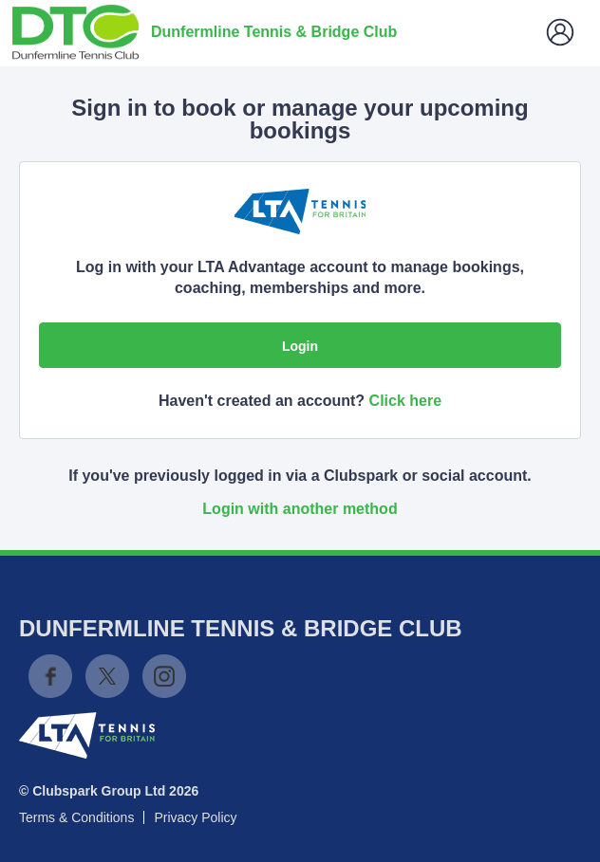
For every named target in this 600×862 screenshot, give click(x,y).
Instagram (164, 676)
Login (300, 346)
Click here (405, 401)
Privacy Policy (195, 817)
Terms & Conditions (76, 817)
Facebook (50, 676)
